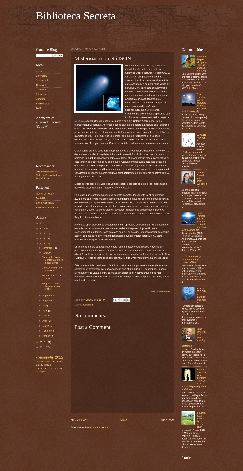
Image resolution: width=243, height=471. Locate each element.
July (44, 305)
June (45, 310)
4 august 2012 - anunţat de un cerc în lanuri (200, 419)
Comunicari (42, 80)
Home (123, 420)
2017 (42, 223)
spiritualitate (43, 364)
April (45, 320)
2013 (42, 243)
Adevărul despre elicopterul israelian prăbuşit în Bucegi (201, 63)
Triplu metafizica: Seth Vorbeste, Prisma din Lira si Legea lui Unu (49, 175)
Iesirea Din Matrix (45, 193)
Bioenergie (41, 75)
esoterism (88, 304)
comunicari (43, 361)
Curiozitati (41, 89)
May (44, 315)
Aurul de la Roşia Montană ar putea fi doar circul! (52, 260)
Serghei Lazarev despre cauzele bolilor (51, 286)
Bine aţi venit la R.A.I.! (47, 207)
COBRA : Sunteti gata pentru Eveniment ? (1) (201, 179)
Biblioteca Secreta (76, 16)
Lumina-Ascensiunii (163, 291)
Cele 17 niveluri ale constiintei (52, 269)
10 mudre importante (201, 137)
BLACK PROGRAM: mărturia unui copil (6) (201, 295)
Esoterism (41, 94)
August (46, 300)
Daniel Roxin (42, 198)
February (47, 330)
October (46, 253)
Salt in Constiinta (45, 202)
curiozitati (57, 368)
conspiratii (44, 357)
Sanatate (40, 99)
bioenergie (40, 372)
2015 (42, 233)
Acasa (39, 71)
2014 (42, 238)
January (46, 335)
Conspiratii (41, 85)
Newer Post (79, 420)
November (48, 247)
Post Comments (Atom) (97, 427)
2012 (38, 108)
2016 (42, 228)
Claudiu (89, 299)
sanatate (58, 361)
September (48, 295)
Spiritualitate (42, 103)
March (45, 325)
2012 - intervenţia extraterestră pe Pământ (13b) (192, 259)
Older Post (166, 420)
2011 (42, 347)
